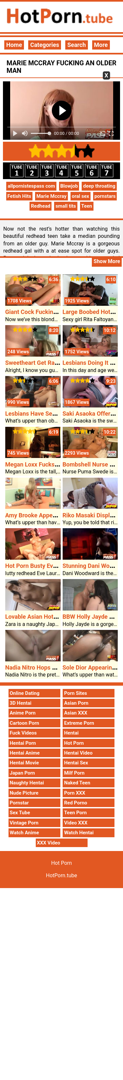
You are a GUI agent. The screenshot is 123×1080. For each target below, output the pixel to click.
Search (76, 44)
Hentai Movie (24, 763)
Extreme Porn (79, 723)
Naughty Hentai (27, 783)
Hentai (71, 733)
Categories (44, 44)
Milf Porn (74, 773)
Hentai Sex (76, 763)
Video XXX (75, 823)
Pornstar (19, 803)
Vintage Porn (24, 823)
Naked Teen (77, 783)
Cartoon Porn (24, 723)
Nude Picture (24, 793)
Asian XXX (75, 713)
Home (14, 44)
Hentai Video (78, 753)
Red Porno (75, 803)
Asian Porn (76, 703)
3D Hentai (20, 703)
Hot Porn (74, 743)
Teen (86, 206)
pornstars (105, 196)
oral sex (80, 196)
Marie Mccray (51, 196)
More (101, 44)
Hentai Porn (23, 743)
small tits (65, 206)
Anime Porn (23, 713)
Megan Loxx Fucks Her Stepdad (47, 464)
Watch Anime (24, 833)
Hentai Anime (25, 753)
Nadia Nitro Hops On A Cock (42, 667)
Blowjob (69, 186)
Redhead (40, 206)
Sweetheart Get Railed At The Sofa (51, 362)
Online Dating (25, 693)
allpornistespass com (31, 186)
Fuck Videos (23, 733)
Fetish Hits (19, 196)
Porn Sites (75, 693)
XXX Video (48, 843)
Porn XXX (74, 793)
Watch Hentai (78, 833)
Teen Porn (75, 813)
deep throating (99, 186)
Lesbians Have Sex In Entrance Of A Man (59, 413)
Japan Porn (22, 773)
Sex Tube (20, 813)
